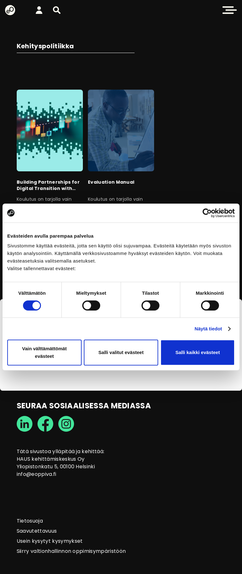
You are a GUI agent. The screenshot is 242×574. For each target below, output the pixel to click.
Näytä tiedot (208, 328)
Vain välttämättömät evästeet (44, 352)
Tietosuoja (30, 520)
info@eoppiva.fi (36, 474)
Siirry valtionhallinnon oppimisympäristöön (71, 551)
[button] (56, 10)
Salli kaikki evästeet (198, 352)
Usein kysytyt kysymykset (50, 541)
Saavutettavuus (37, 531)
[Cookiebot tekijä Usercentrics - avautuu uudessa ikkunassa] (207, 213)
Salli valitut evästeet (120, 352)
